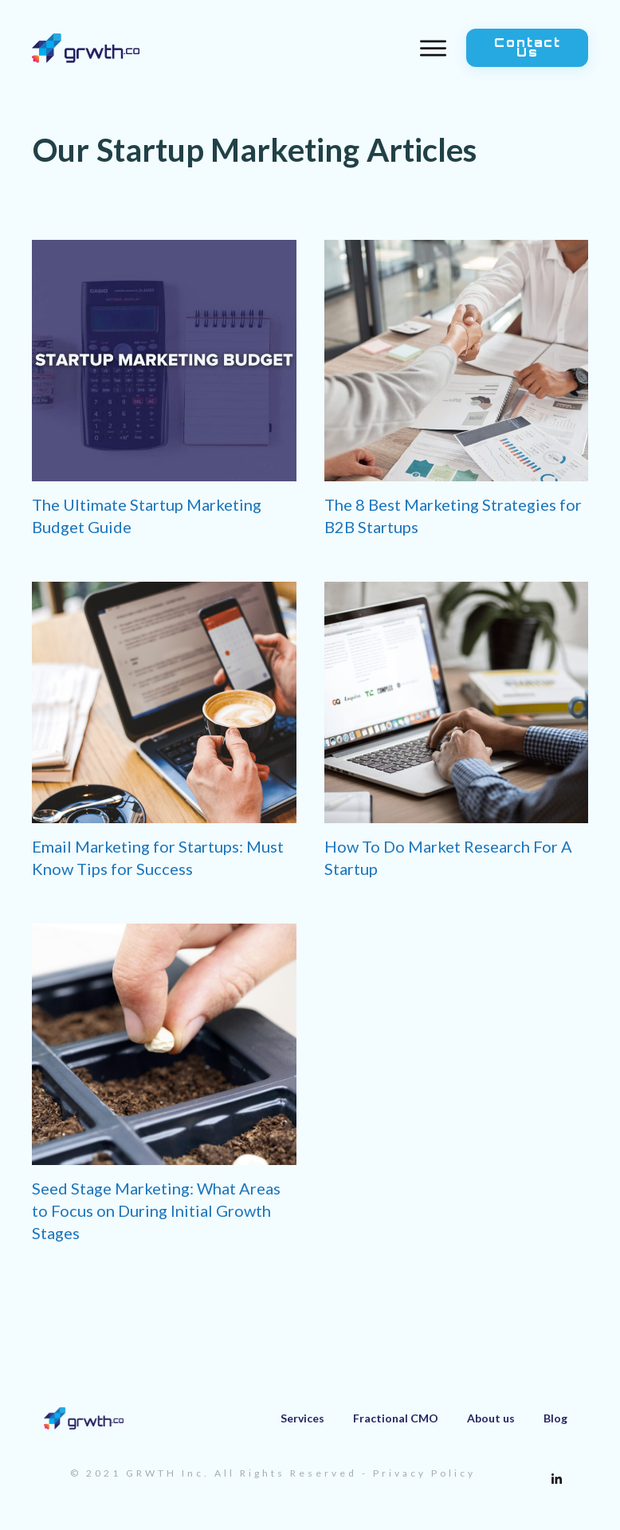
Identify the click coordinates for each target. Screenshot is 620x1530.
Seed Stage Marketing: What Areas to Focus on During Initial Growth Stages (156, 1210)
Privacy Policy (424, 1473)
